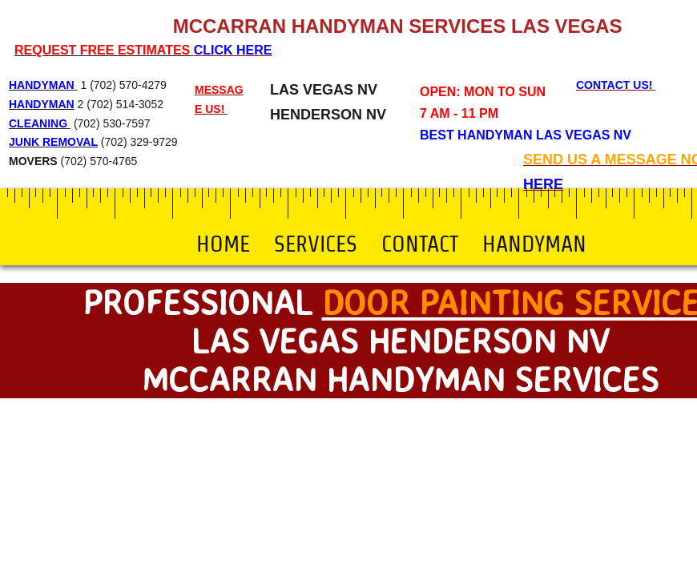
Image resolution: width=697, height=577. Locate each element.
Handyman (534, 244)
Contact (419, 244)
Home (223, 244)
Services (315, 244)
